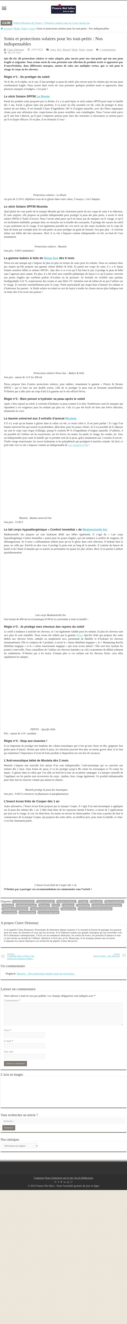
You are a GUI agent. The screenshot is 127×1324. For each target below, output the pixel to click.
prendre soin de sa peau (15, 909)
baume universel (66, 902)
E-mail (8, 1041)
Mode (17, 28)
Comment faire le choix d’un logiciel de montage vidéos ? (24, 956)
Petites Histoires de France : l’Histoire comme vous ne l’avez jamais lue (52, 23)
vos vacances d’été (78, 445)
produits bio (68, 909)
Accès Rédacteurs (83, 1178)
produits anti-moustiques (45, 909)
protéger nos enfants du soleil (95, 909)
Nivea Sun (51, 258)
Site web (8, 1051)
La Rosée (43, 96)
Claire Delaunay (15, 49)
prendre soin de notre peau (107, 905)
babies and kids (46, 902)
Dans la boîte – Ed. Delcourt (103, 955)
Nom (7, 1030)
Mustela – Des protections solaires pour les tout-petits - (46, 973)
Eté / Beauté (63, 49)
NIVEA (56, 905)
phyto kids (83, 905)
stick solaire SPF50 (49, 912)
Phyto (80, 635)
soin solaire (9, 912)
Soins (24, 28)
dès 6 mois (97, 902)
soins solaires (28, 912)
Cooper (83, 902)
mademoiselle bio (26, 905)
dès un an (8, 905)
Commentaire (12, 1000)
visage (89, 49)
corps (32, 28)
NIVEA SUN (68, 905)
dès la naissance (114, 902)
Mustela (70, 418)
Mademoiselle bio (95, 529)
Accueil (6, 28)
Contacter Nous (42, 1178)
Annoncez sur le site (63, 1178)
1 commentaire (108, 49)
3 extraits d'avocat (23, 902)
